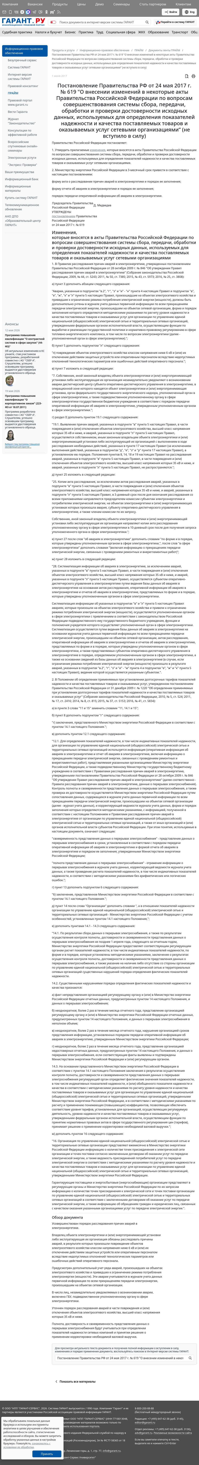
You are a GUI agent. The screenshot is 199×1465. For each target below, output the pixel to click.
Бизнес (70, 32)
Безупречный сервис (22, 60)
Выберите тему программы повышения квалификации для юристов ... (22, 445)
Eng (190, 12)
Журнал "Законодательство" (22, 121)
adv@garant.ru (143, 1433)
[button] (175, 22)
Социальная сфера (120, 32)
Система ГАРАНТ (19, 67)
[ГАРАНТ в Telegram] (34, 12)
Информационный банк (21, 179)
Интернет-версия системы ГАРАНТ (20, 77)
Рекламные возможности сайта (173, 1433)
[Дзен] (22, 12)
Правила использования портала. (79, 1426)
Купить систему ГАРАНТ (21, 198)
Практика (86, 32)
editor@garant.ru (145, 1422)
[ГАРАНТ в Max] (28, 12)
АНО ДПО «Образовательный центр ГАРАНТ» (23, 220)
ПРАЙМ (13, 93)
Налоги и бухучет (48, 32)
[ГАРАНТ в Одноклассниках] (46, 12)
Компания (10, 4)
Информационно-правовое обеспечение (24, 51)
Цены (81, 4)
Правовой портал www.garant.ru (20, 102)
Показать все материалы (75, 1381)
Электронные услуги (22, 158)
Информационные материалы (18, 188)
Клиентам (183, 4)
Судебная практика (17, 32)
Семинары (121, 4)
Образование (158, 32)
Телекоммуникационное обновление (22, 207)
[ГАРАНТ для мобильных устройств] (10, 12)
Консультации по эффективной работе (22, 132)
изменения (97, 150)
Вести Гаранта (18, 112)
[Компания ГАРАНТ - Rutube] (52, 12)
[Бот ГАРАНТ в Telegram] (40, 12)
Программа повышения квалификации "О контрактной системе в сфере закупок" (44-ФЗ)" (25, 340)
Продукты (59, 4)
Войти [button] (170, 12)
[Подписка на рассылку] (4, 12)
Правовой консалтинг (23, 86)
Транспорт (180, 32)
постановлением (63, 216)
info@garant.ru (112, 1450)
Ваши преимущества (19, 172)
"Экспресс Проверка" (22, 165)
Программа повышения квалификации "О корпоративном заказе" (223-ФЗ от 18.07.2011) (23, 401)
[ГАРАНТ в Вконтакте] (16, 12)
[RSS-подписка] (59, 12)
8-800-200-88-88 (144, 1408)
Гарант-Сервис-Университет (78, 1457)
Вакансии (35, 4)
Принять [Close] (47, 1454)
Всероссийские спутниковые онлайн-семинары (23, 146)
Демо (99, 4)
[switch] (53, 22)
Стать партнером (152, 4)
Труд (99, 32)
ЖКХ (141, 32)
